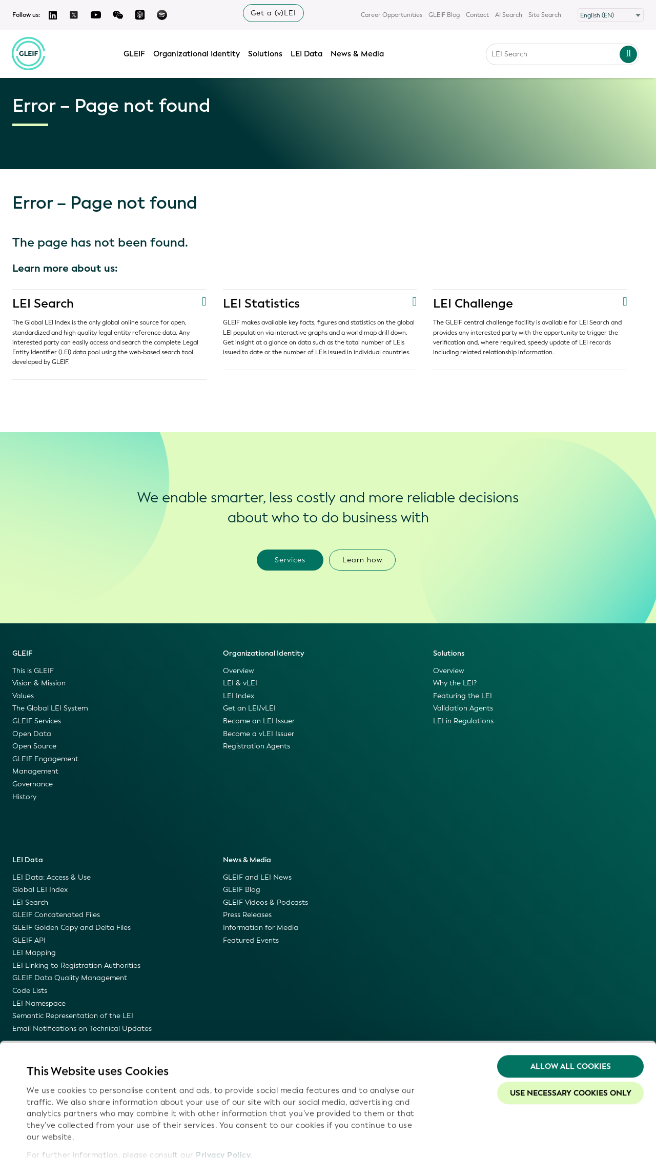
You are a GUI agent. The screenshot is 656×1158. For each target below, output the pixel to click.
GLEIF (134, 53)
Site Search (544, 15)
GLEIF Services (36, 721)
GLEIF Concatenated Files (56, 915)
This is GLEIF (33, 671)
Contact (477, 15)
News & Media (357, 53)
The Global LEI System (50, 708)
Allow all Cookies (570, 1011)
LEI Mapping (34, 953)
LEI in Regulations (463, 721)
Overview (238, 671)
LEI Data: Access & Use (51, 877)
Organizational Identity (196, 53)
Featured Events (251, 940)
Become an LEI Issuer (259, 721)
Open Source (34, 746)
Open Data (31, 734)
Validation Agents (463, 708)
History (24, 797)
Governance (32, 784)
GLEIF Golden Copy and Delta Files (71, 927)
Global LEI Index (40, 890)
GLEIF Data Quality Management (69, 978)
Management (35, 771)
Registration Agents (256, 746)
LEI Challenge (473, 303)
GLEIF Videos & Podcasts (265, 902)
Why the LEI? (455, 683)
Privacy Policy (223, 1099)
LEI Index (238, 696)
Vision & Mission (39, 683)
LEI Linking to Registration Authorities (76, 965)
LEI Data (306, 53)
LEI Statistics (261, 303)
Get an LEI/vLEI (249, 708)
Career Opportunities (391, 15)
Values (23, 696)
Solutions (265, 53)
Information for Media (260, 927)
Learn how (362, 560)
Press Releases (247, 915)
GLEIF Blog (444, 15)
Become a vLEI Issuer (258, 734)
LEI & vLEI (240, 683)
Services (290, 560)
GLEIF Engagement (45, 759)
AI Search (508, 15)
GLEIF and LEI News (257, 877)
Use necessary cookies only (570, 1037)
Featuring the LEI (462, 696)
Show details (50, 1138)
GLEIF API (29, 940)
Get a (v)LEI (273, 13)
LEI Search (43, 303)
